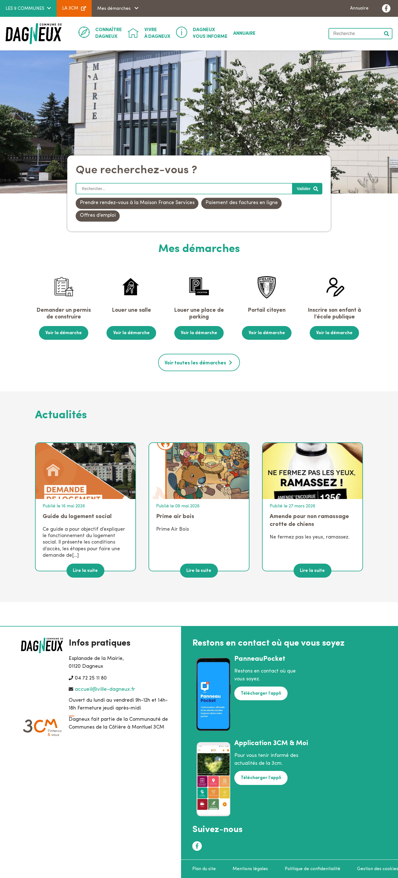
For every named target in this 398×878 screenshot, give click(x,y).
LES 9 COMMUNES (25, 8)
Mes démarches (114, 8)
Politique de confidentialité (312, 868)
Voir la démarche (63, 333)
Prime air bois (175, 516)
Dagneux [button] (108, 33)
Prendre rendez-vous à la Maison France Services (137, 203)
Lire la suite (85, 570)
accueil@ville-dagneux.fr (105, 689)
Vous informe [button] (210, 33)
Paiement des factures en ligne (241, 203)
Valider (386, 33)
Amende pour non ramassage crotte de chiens (309, 519)
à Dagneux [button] (157, 33)
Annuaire (359, 8)
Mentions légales (250, 868)
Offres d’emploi (98, 215)
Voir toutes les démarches (195, 362)
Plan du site (204, 868)
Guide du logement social (77, 516)
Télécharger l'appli (260, 692)
